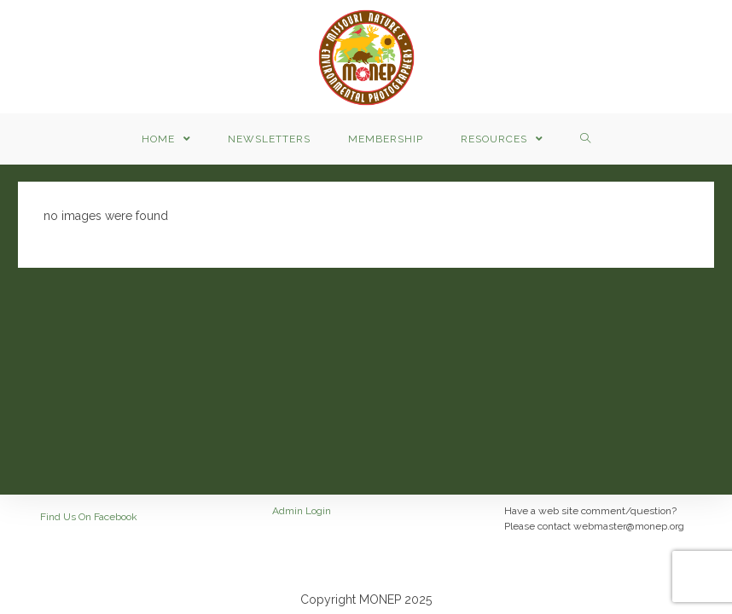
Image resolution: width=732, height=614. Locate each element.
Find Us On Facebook (88, 517)
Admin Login (301, 511)
